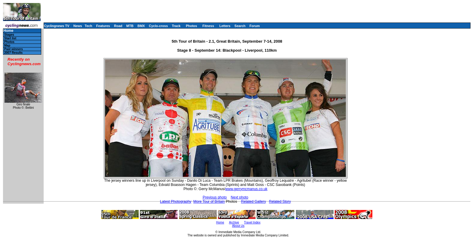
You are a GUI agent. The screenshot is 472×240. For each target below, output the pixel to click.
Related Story (280, 201)
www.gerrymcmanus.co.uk (246, 189)
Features (103, 26)
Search (240, 26)
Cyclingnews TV (56, 26)
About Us (238, 225)
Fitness (208, 26)
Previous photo (215, 197)
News (77, 26)
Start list (10, 38)
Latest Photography (175, 201)
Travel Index (252, 222)
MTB (130, 26)
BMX (141, 26)
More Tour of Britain (209, 201)
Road (118, 26)
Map (7, 45)
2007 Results (13, 52)
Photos (191, 26)
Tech (88, 26)
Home (8, 31)
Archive (234, 222)
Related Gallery (253, 201)
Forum (255, 26)
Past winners (13, 49)
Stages (9, 34)
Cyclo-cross (158, 26)
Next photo (239, 197)
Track (176, 26)
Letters (225, 26)
